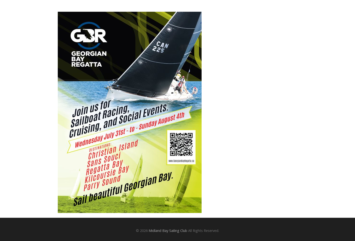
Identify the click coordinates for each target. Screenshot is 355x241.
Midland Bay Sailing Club (168, 230)
